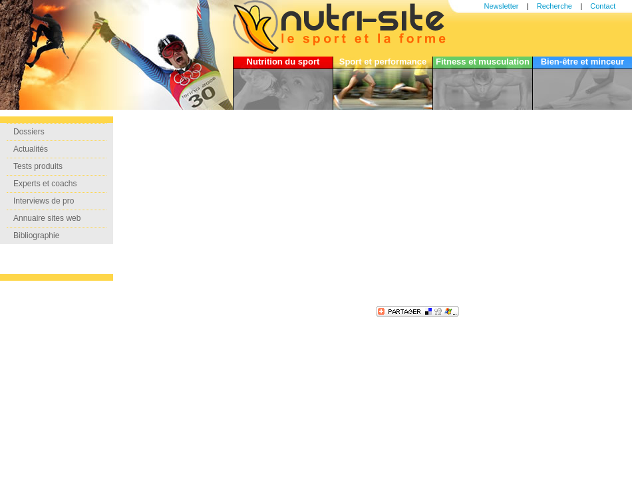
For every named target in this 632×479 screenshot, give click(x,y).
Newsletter (501, 6)
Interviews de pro (43, 201)
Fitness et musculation (483, 62)
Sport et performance (382, 62)
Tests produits (38, 166)
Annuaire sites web (46, 218)
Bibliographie (36, 235)
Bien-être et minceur (583, 62)
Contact (602, 6)
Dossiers (29, 131)
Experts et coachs (45, 183)
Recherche (554, 6)
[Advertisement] (289, 209)
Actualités (30, 149)
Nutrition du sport (283, 62)
